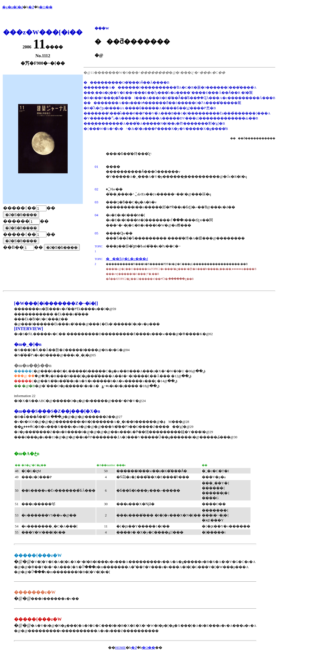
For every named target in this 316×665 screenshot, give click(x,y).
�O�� (45, 7)
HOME (120, 647)
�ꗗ (31, 7)
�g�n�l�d (12, 7)
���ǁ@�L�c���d (127, 259)
